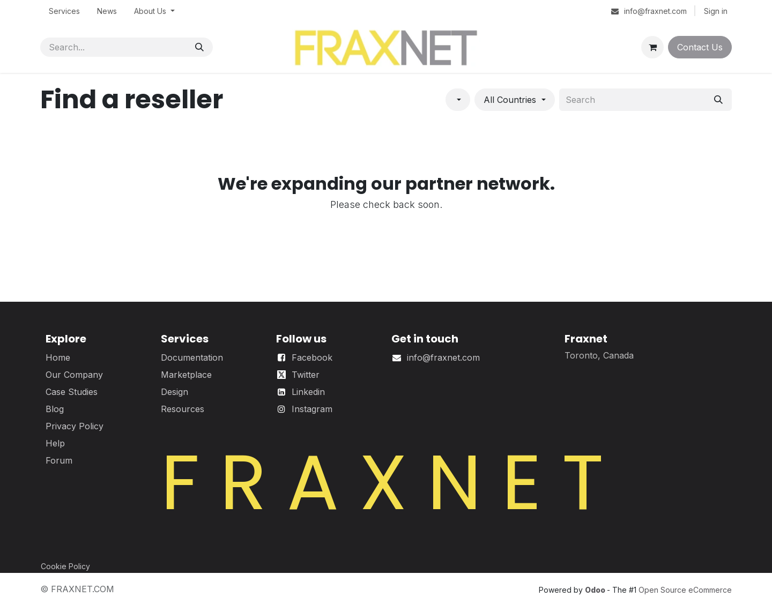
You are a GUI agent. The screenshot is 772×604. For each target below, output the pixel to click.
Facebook (312, 357)
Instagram (312, 409)
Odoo (596, 589)
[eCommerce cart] (652, 47)
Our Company (74, 374)
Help (55, 443)
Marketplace (186, 374)
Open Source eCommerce (685, 589)
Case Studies (72, 391)
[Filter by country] (514, 99)
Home (58, 357)
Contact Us (700, 47)
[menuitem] (64, 11)
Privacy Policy (74, 426)
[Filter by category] (458, 99)
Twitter (306, 374)
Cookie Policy (65, 566)
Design (174, 391)
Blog (55, 409)
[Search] (199, 47)
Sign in (716, 11)
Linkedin (308, 391)
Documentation (192, 357)
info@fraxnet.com (443, 357)
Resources (182, 409)
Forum (59, 460)
